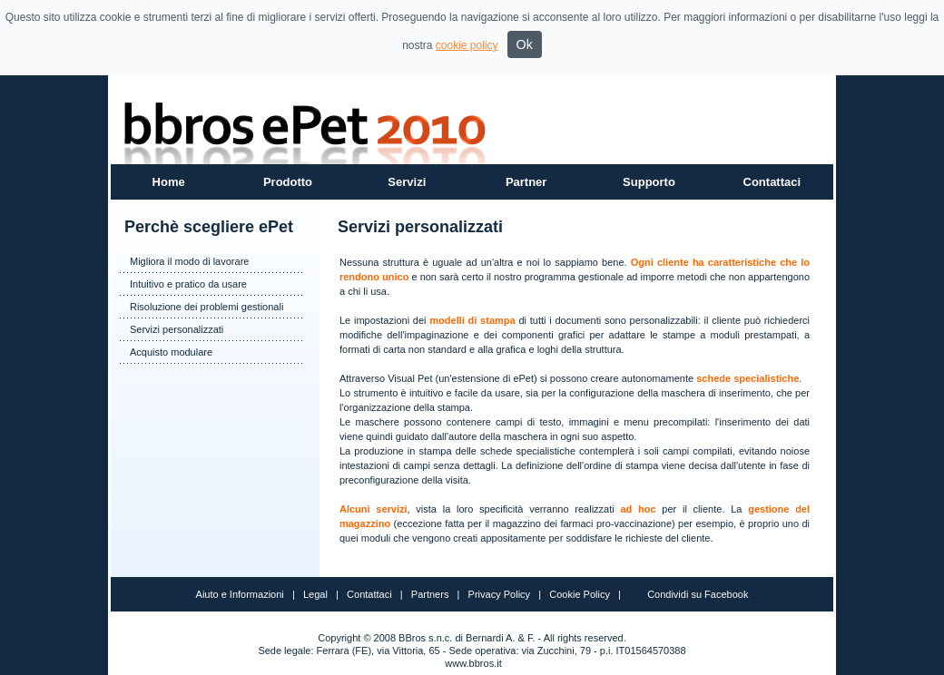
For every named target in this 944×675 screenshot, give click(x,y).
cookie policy (467, 45)
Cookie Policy (579, 594)
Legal (315, 594)
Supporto (649, 182)
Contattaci (772, 182)
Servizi (407, 182)
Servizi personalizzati (176, 329)
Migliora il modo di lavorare (189, 261)
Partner (526, 182)
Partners (430, 594)
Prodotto (287, 182)
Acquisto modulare (171, 352)
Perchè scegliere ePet (208, 227)
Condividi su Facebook (697, 594)
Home (168, 182)
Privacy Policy (499, 594)
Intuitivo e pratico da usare (188, 284)
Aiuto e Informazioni (240, 594)
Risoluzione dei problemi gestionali (206, 306)
